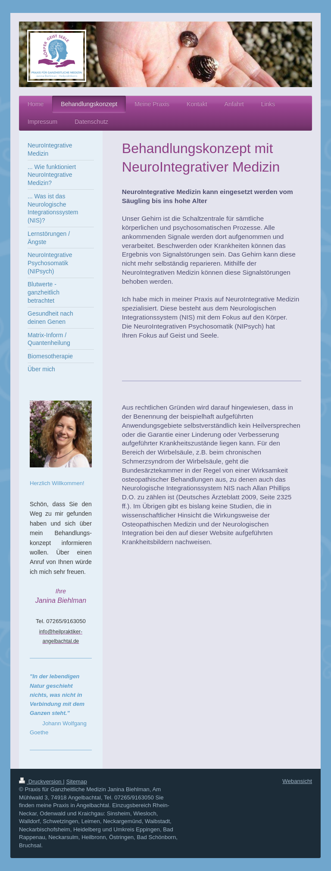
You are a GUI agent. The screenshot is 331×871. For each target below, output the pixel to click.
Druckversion (41, 781)
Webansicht (297, 781)
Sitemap (76, 781)
